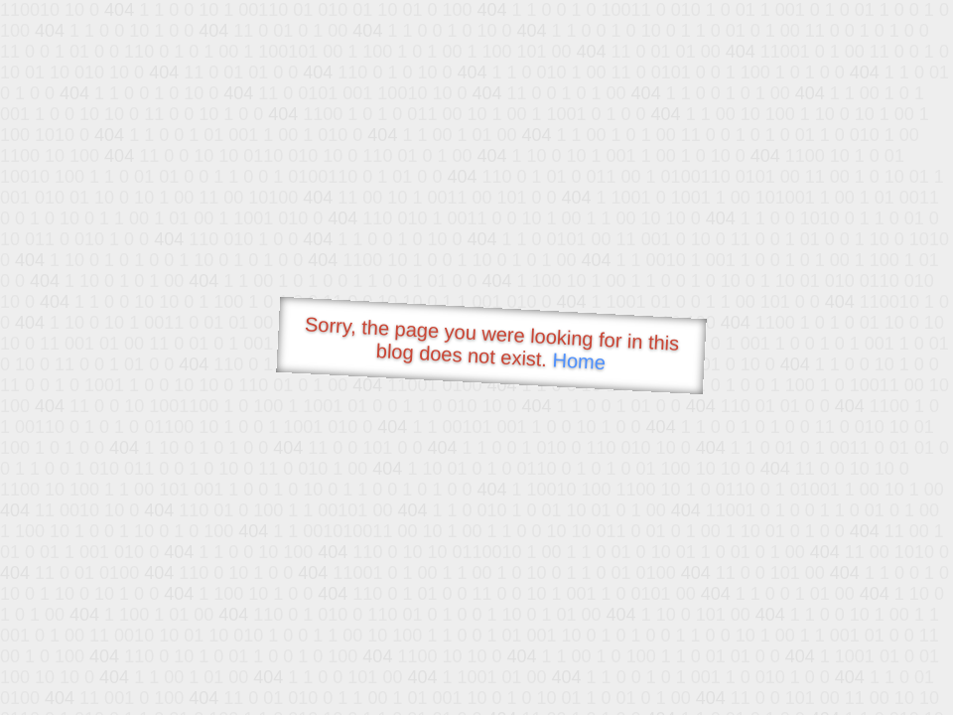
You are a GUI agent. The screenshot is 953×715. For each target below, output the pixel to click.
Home (579, 361)
